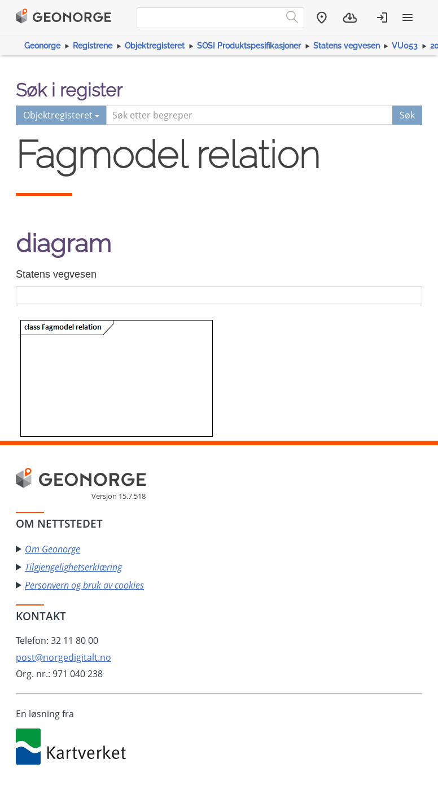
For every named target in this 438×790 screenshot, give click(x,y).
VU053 (405, 45)
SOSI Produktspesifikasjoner (249, 45)
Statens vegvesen (346, 45)
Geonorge (42, 45)
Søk (407, 115)
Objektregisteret (155, 45)
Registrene (92, 45)
